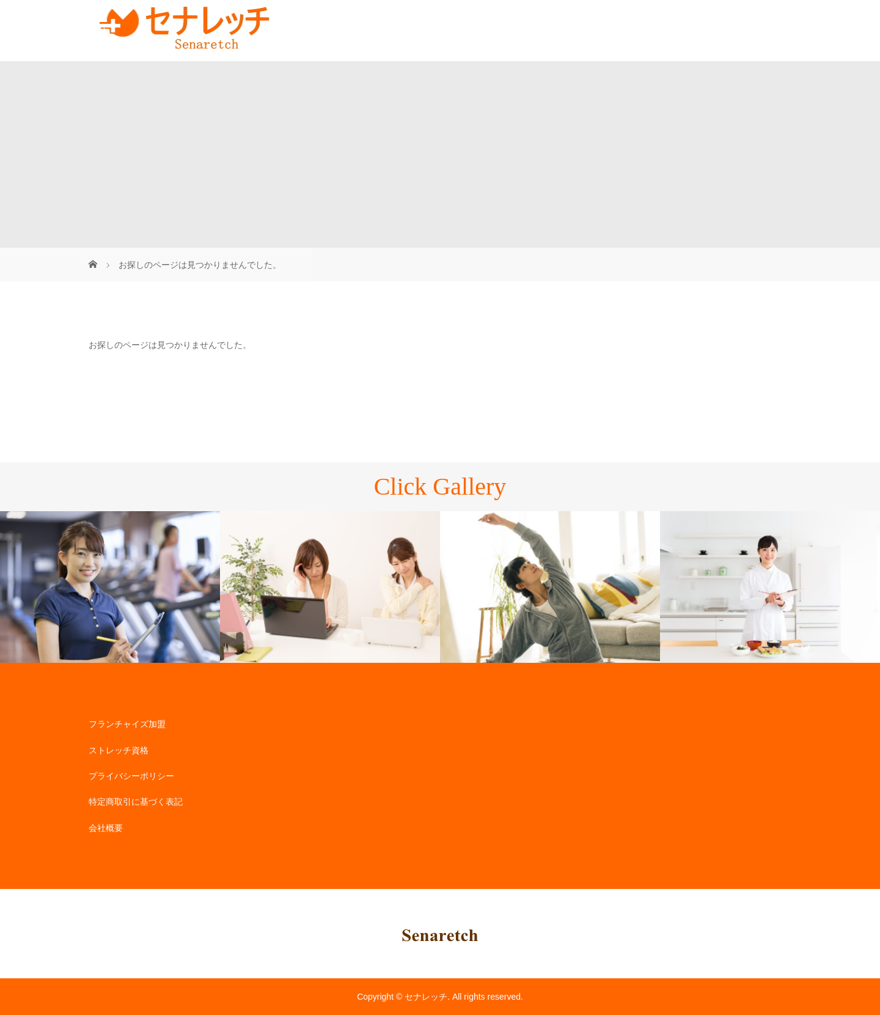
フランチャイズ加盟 (127, 724)
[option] (110, 587)
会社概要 (106, 828)
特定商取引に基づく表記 (136, 801)
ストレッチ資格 (118, 750)
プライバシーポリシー (131, 776)
